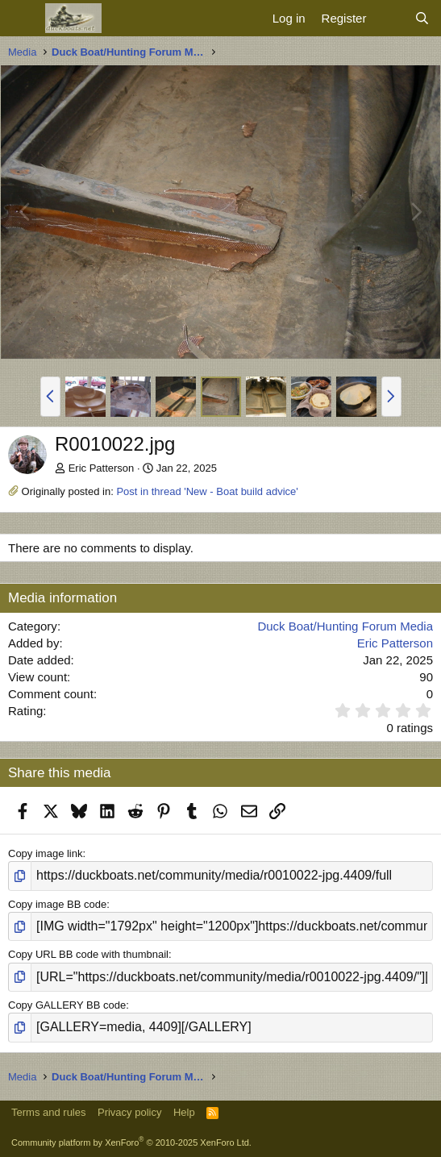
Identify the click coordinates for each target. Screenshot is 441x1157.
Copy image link (45, 853)
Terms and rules (48, 1112)
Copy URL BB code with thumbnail (88, 954)
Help (184, 1112)
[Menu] (22, 18)
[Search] (422, 18)
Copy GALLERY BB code (67, 1005)
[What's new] (390, 18)
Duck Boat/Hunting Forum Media (345, 626)
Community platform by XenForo (131, 1142)
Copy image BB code (57, 904)
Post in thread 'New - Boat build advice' (206, 491)
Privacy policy (129, 1112)
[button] (50, 397)
